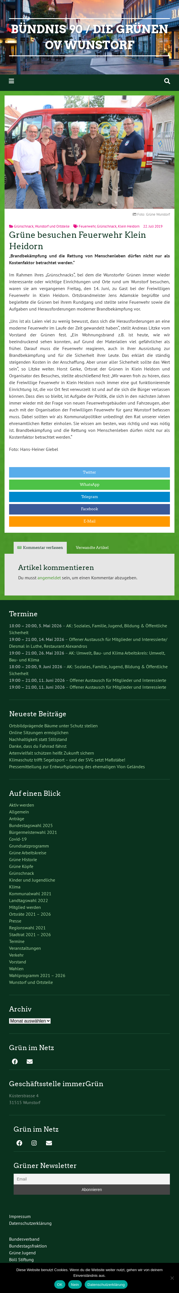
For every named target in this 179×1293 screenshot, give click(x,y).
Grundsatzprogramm (29, 846)
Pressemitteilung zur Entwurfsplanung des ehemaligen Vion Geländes (77, 766)
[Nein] (172, 1278)
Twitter (89, 472)
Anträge (16, 818)
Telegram (89, 497)
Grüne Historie (23, 859)
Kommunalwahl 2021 (30, 893)
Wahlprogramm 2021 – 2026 (37, 975)
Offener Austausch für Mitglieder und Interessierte (118, 680)
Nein (75, 1284)
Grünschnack (24, 226)
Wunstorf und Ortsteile (52, 226)
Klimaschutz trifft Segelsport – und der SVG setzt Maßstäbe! (67, 760)
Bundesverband (24, 1239)
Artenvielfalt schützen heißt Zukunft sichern (51, 753)
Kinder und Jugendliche (32, 880)
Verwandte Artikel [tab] (92, 547)
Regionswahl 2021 (27, 927)
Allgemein (19, 812)
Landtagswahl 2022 (28, 900)
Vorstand (17, 962)
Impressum (20, 1216)
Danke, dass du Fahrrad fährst (37, 746)
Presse (15, 921)
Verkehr (16, 955)
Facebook (89, 509)
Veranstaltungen (25, 948)
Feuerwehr (87, 226)
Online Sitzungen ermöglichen (38, 732)
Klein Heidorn (129, 226)
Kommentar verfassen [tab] (43, 547)
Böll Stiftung (21, 1259)
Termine (16, 941)
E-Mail (89, 521)
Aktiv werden (21, 805)
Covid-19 (18, 839)
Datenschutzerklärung (30, 1223)
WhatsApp (89, 484)
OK (60, 1284)
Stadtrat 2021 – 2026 (30, 934)
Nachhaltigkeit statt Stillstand (38, 739)
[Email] (92, 1179)
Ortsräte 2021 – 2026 (30, 914)
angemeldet (49, 577)
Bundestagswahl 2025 (31, 825)
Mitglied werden (25, 907)
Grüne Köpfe (21, 866)
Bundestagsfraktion (28, 1246)
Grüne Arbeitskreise (27, 852)
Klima (14, 887)
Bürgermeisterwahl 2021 (33, 832)
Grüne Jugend (22, 1252)
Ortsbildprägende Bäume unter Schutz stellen (53, 725)
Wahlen (16, 968)
